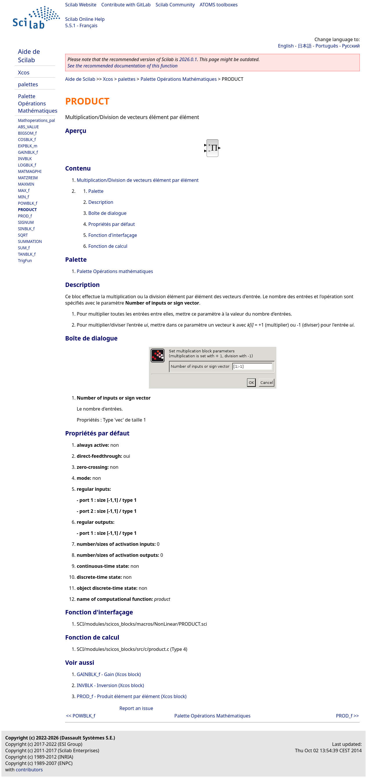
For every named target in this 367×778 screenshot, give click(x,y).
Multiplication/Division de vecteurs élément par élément (138, 180)
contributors (29, 769)
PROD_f (25, 216)
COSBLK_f (27, 139)
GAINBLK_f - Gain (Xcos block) (109, 674)
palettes (28, 84)
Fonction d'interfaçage (112, 235)
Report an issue (136, 708)
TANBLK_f (27, 254)
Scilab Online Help (85, 19)
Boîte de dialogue (107, 213)
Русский (351, 46)
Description (100, 202)
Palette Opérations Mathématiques (37, 103)
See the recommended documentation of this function (122, 66)
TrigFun (25, 260)
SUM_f (24, 247)
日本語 (305, 46)
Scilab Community (175, 4)
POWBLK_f (27, 203)
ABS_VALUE (28, 126)
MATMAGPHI (29, 171)
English (286, 46)
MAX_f (24, 190)
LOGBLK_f (27, 165)
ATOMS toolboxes (219, 4)
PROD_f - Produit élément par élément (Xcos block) (132, 696)
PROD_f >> (347, 716)
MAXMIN (26, 184)
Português (326, 46)
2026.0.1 (188, 59)
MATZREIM (28, 177)
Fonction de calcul (107, 246)
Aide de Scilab (29, 55)
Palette (95, 191)
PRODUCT (27, 209)
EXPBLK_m (27, 146)
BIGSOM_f (27, 133)
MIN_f (23, 196)
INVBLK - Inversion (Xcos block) (110, 685)
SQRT (23, 235)
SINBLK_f (26, 228)
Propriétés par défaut (111, 224)
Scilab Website (80, 4)
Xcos (24, 72)
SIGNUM (26, 222)
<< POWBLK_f (80, 716)
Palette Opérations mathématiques (115, 271)
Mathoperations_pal (36, 120)
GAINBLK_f (28, 152)
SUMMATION (30, 241)
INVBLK (25, 158)
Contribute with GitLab (126, 4)
